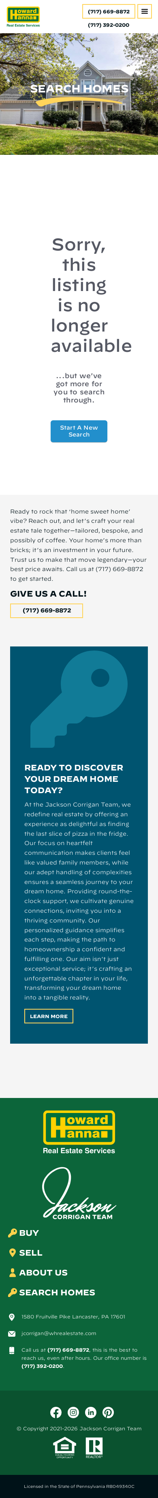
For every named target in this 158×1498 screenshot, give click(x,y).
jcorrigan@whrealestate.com (58, 1333)
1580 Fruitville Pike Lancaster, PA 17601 (73, 1316)
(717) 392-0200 (42, 1366)
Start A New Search (79, 431)
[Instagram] (73, 1412)
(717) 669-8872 (109, 11)
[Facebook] (56, 1412)
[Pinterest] (108, 1412)
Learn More (49, 1016)
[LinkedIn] (90, 1412)
